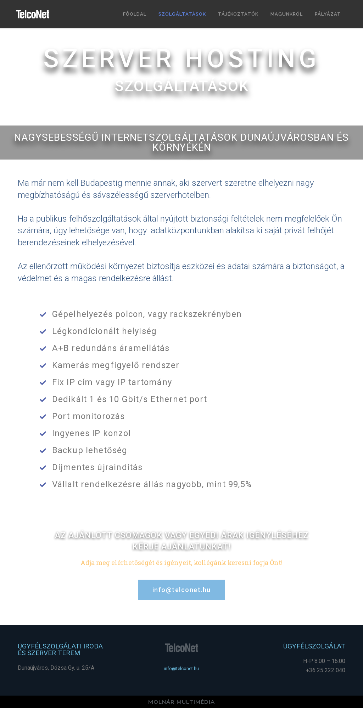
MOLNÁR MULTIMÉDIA (181, 701)
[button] (181, 590)
